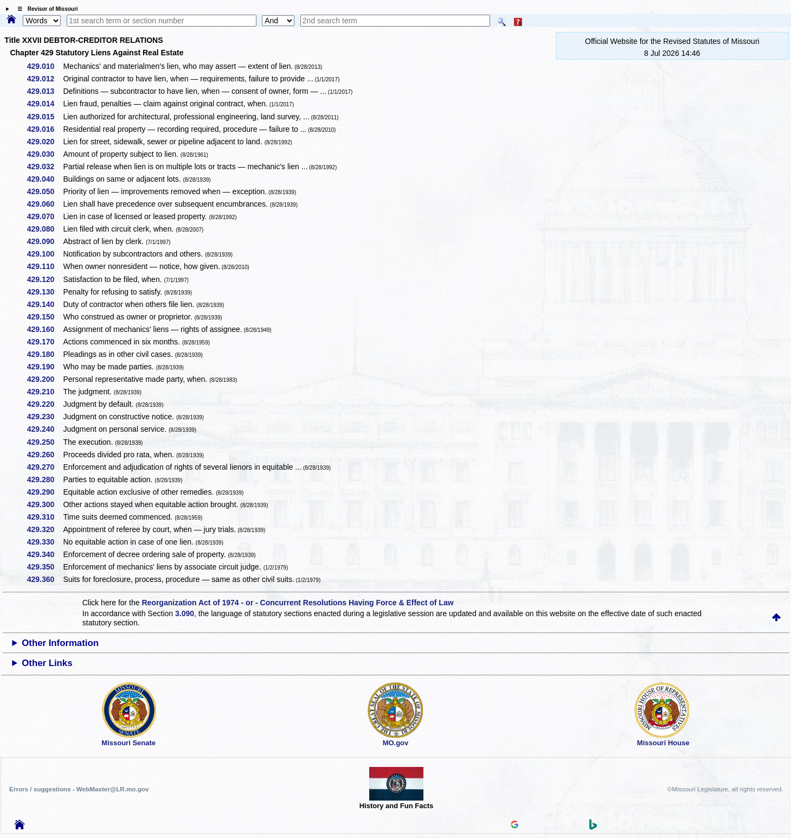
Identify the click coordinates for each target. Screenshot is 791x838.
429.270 (44, 467)
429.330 (44, 542)
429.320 (44, 529)
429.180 (44, 354)
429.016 (44, 129)
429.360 (44, 579)
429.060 (44, 204)
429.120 (44, 279)
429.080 (44, 229)
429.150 (44, 316)
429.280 (44, 479)
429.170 (44, 341)
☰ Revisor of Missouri (45, 9)
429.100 (44, 254)
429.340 (44, 554)
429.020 (44, 141)
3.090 (184, 613)
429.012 (44, 78)
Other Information (60, 643)
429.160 (44, 329)
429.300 (44, 504)
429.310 (44, 517)
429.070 (44, 216)
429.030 (44, 154)
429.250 (44, 442)
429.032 (44, 166)
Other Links (47, 663)
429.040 (44, 179)
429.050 (44, 191)
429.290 (44, 492)
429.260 (44, 454)
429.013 (44, 91)
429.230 (44, 416)
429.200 (44, 379)
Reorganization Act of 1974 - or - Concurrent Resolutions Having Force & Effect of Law (297, 602)
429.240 (44, 429)
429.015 (44, 116)
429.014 (44, 103)
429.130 (44, 291)
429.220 (44, 404)
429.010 (44, 66)
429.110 (44, 266)
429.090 (44, 241)
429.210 (44, 391)
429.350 (44, 566)
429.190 (44, 366)
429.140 (44, 304)
